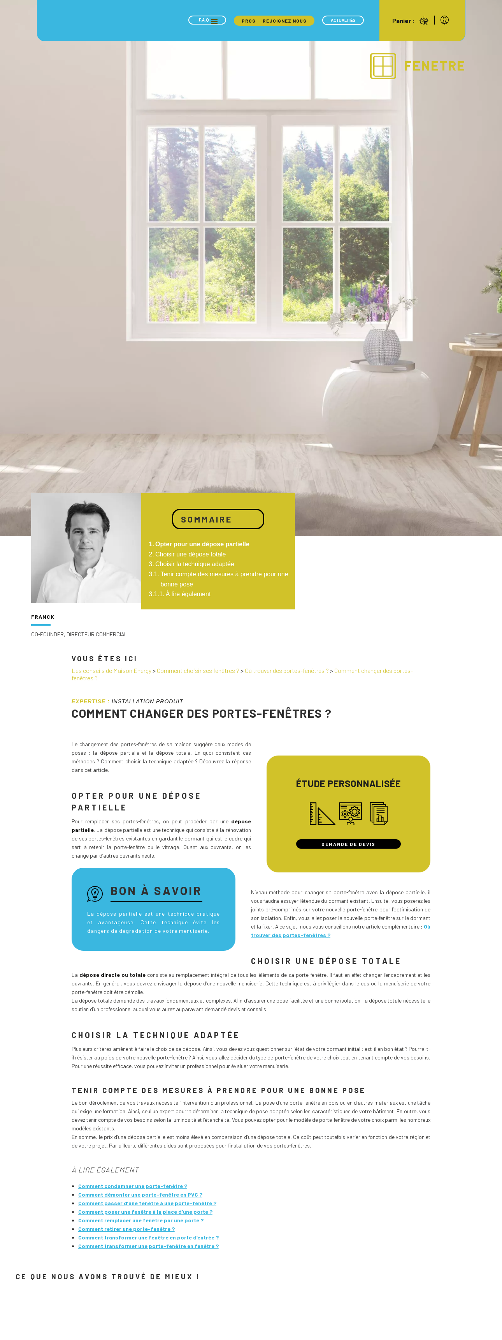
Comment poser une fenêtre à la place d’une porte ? (145, 1211)
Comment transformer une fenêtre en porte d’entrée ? (148, 1237)
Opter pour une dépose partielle (202, 544)
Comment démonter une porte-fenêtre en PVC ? (140, 1194)
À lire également (188, 594)
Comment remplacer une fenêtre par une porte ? (141, 1220)
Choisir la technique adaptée (194, 564)
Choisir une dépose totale (190, 554)
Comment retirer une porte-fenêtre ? (126, 1228)
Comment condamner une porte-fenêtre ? (132, 1186)
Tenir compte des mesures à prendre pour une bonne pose (224, 579)
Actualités (343, 20)
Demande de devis (348, 844)
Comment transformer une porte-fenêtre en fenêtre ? (148, 1246)
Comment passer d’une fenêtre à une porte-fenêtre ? (147, 1203)
